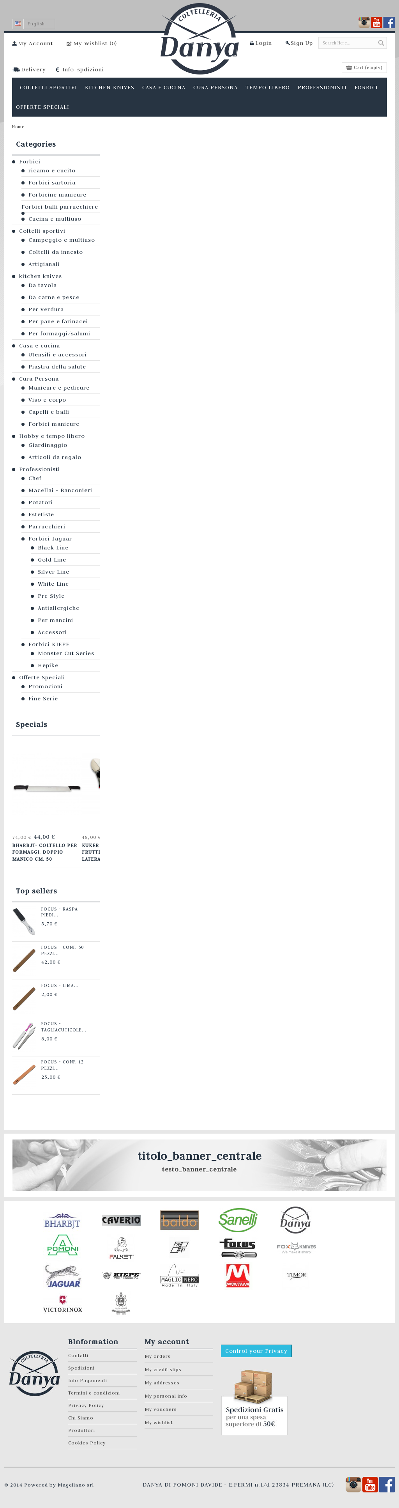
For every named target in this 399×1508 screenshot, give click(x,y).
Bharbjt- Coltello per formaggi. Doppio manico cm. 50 (44, 851)
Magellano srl (76, 1484)
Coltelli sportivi (42, 230)
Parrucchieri (46, 526)
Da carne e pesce (53, 297)
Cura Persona (39, 378)
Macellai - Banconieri (60, 490)
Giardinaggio (47, 444)
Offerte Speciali (42, 677)
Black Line (53, 547)
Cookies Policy (87, 1443)
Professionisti (39, 469)
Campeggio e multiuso (61, 239)
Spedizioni (81, 1368)
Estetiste (41, 514)
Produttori (81, 1430)
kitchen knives (40, 276)
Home (18, 126)
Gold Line (52, 559)
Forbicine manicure (57, 194)
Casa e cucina (39, 345)
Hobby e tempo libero (52, 435)
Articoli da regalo (54, 457)
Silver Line (53, 571)
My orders (158, 1356)
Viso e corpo (47, 399)
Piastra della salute (57, 366)
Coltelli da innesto (55, 251)
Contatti (78, 1355)
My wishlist (159, 1422)
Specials (32, 724)
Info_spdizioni (83, 69)
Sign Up (302, 43)
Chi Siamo (81, 1418)
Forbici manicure (53, 423)
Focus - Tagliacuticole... (62, 1026)
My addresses (162, 1383)
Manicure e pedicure (59, 387)
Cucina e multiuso (54, 218)
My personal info (166, 1396)
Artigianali (44, 264)
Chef (34, 478)
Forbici (30, 161)
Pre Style (51, 595)
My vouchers (161, 1409)
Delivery (33, 69)
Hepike (48, 665)
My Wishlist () (95, 43)
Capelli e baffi (48, 411)
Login (263, 43)
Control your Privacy (256, 1350)
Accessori (52, 632)
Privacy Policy (86, 1405)
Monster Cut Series (66, 653)
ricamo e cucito (52, 170)
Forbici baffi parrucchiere (59, 206)
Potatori (40, 502)
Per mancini (55, 620)
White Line (53, 583)
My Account (35, 43)
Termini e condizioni (94, 1393)
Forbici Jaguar (50, 538)
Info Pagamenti (87, 1380)
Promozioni (45, 686)
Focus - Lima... (58, 985)
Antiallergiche (58, 607)
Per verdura (46, 309)
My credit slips (163, 1369)
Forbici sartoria (52, 182)
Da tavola (42, 285)
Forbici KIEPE (48, 644)
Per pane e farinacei (58, 321)
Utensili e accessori (57, 354)
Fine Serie (43, 698)
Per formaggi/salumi (59, 333)
